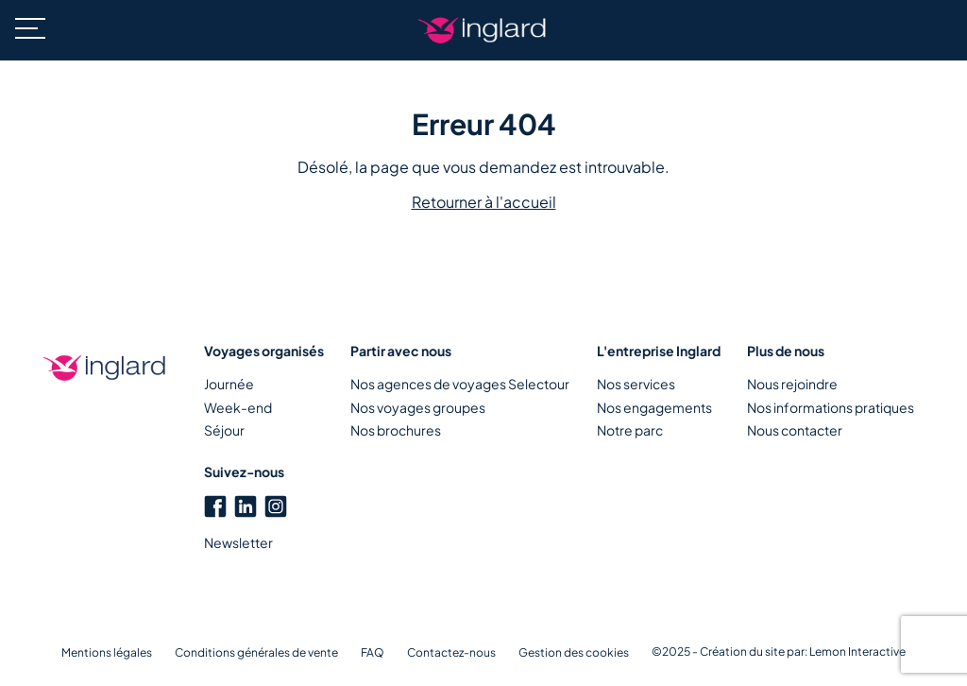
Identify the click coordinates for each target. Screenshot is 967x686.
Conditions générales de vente (256, 652)
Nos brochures (395, 429)
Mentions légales (106, 652)
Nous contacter (794, 429)
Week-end (238, 407)
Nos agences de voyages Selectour (459, 383)
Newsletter (238, 542)
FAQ (372, 652)
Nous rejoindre (792, 383)
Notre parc (630, 429)
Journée (229, 383)
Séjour (224, 429)
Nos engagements (654, 407)
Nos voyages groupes (417, 407)
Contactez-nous (451, 652)
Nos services (636, 383)
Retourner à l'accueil (484, 202)
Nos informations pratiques (830, 407)
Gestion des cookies (573, 652)
